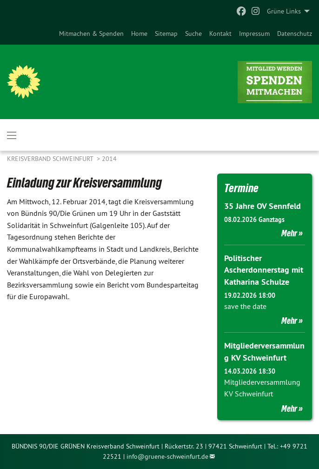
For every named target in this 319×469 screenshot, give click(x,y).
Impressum (254, 33)
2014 (109, 158)
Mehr (289, 233)
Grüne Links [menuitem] (284, 11)
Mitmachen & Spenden (91, 33)
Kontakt (220, 33)
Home (139, 33)
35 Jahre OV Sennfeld (262, 206)
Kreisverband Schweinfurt (51, 158)
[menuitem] (91, 33)
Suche (193, 33)
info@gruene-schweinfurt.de (167, 456)
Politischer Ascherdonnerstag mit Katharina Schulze (263, 270)
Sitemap (166, 33)
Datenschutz (294, 33)
